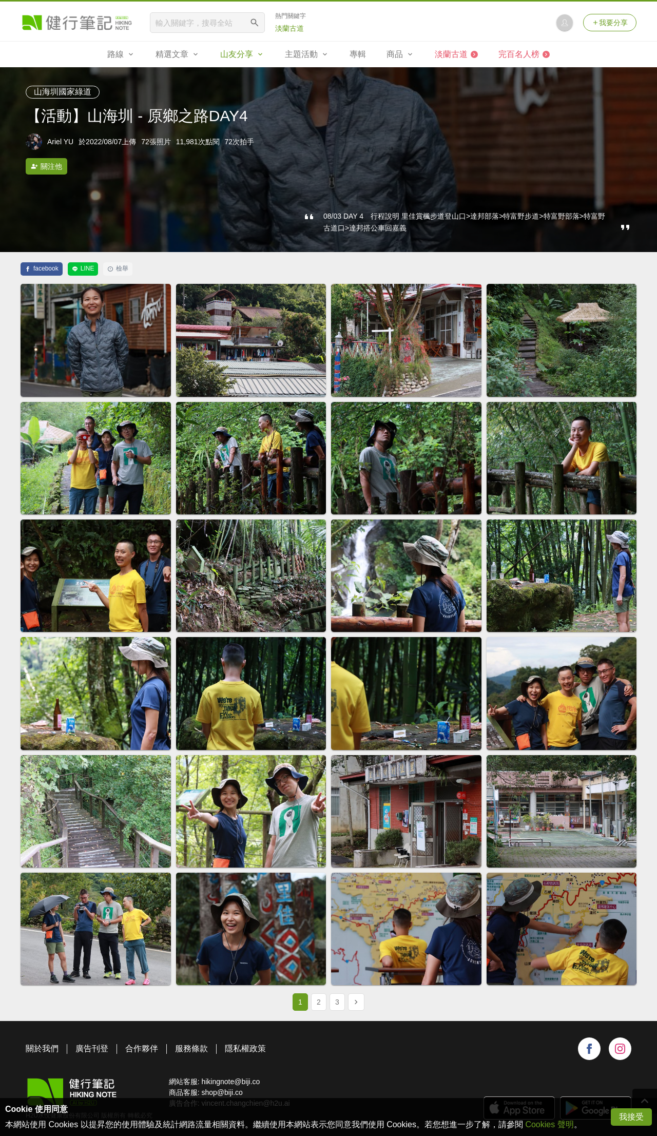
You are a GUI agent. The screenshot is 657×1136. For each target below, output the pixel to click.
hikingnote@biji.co (230, 1081)
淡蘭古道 (289, 28)
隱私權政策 (245, 1048)
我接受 (631, 1116)
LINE (83, 268)
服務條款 (191, 1048)
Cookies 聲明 (549, 1124)
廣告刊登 (91, 1048)
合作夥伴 (141, 1048)
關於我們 (42, 1048)
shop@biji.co (221, 1092)
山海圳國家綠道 (62, 91)
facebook (42, 268)
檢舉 (117, 268)
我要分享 (610, 22)
